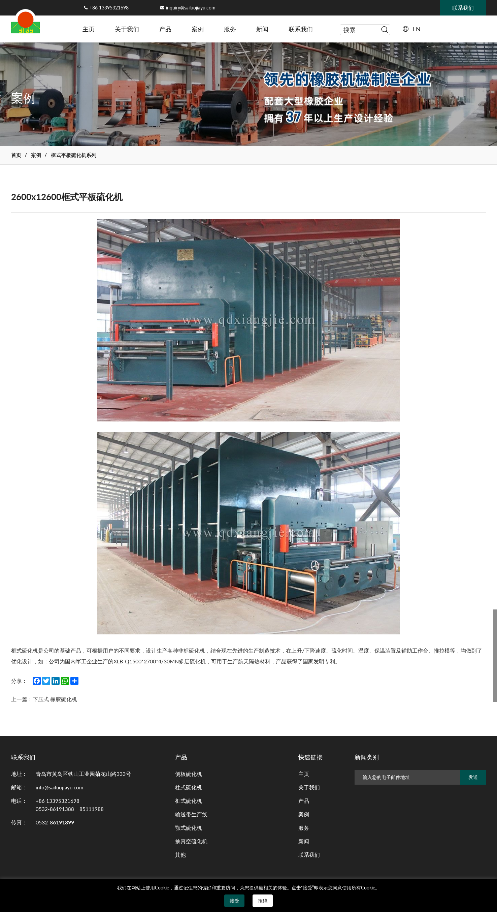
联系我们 (301, 29)
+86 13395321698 (109, 7)
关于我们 (127, 29)
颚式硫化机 (188, 829)
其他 (180, 856)
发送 (473, 779)
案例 (198, 29)
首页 (17, 156)
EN (416, 29)
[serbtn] (384, 29)
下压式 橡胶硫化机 (60, 707)
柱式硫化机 (188, 789)
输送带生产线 (191, 816)
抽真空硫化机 (191, 843)
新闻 (262, 29)
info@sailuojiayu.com (61, 789)
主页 (88, 29)
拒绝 (262, 901)
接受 (234, 901)
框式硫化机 (188, 802)
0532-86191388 (55, 811)
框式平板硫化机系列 (83, 156)
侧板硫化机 (188, 776)
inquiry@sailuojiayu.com (191, 7)
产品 (165, 29)
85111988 (91, 811)
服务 (230, 29)
